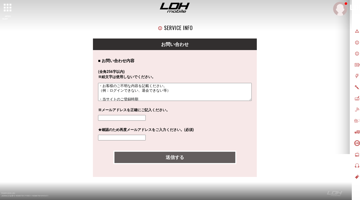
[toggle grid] (8, 8)
